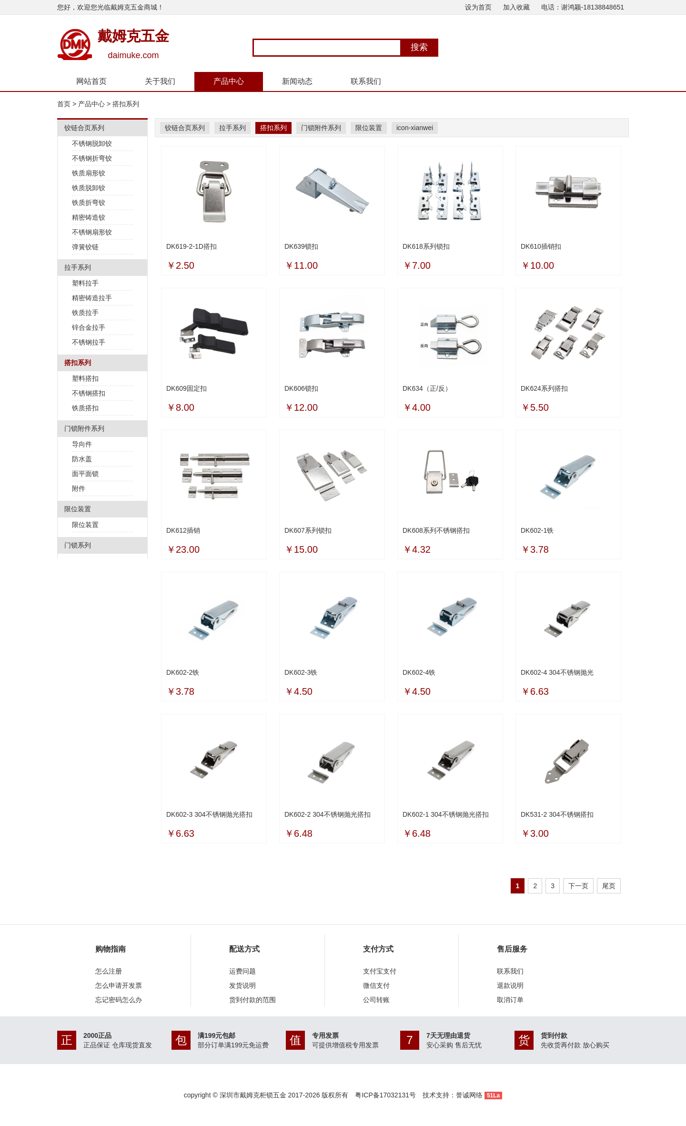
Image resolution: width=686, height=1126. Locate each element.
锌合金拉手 (88, 327)
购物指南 (110, 949)
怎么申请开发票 (118, 985)
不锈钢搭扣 (88, 393)
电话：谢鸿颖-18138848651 (582, 7)
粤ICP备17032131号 (385, 1095)
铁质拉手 (85, 312)
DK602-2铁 (182, 672)
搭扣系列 (125, 104)
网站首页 (91, 81)
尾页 (608, 886)
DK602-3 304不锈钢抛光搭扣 (209, 814)
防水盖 (82, 459)
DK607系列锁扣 (308, 530)
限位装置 (85, 524)
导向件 (82, 444)
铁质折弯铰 (88, 202)
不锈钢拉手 (88, 342)
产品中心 (228, 81)
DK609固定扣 (186, 388)
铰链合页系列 (185, 128)
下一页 (578, 886)
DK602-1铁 (537, 530)
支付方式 (378, 949)
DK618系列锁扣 (426, 246)
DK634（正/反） (427, 388)
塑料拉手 (85, 283)
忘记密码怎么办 (118, 1000)
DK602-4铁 (419, 672)
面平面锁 (85, 473)
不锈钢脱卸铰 (92, 143)
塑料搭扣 (85, 378)
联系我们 (366, 81)
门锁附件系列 (321, 128)
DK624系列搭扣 (544, 388)
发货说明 (242, 985)
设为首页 (478, 7)
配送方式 (244, 949)
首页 (64, 104)
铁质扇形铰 (88, 173)
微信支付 (376, 985)
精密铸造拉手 (92, 298)
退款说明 (510, 985)
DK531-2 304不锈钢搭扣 (557, 814)
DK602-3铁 (300, 672)
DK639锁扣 (301, 246)
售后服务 (512, 949)
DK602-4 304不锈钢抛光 (557, 672)
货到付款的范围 (252, 1000)
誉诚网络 (469, 1095)
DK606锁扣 (301, 388)
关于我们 (160, 81)
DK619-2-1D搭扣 (191, 246)
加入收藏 (516, 7)
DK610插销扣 (541, 246)
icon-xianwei (414, 128)
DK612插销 (183, 530)
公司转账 (376, 1000)
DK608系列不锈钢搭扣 (436, 530)
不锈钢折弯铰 (92, 158)
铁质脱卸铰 (88, 188)
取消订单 (510, 1000)
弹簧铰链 (85, 247)
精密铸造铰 (88, 217)
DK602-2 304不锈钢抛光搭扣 (327, 814)
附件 (78, 488)
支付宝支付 (379, 971)
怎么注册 (108, 971)
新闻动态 (297, 81)
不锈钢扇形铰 (92, 232)
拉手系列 (232, 128)
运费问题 (242, 971)
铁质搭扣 (85, 408)
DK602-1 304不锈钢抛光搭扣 (446, 814)
